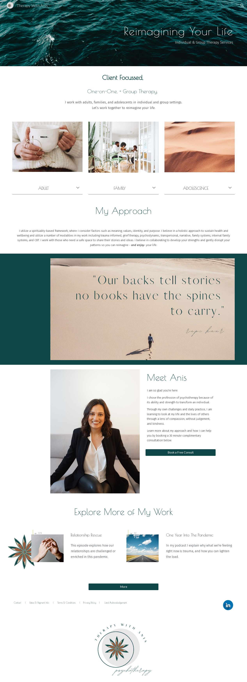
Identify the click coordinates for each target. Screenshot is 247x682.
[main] (123, 33)
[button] (242, 5)
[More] (124, 586)
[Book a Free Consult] (181, 452)
